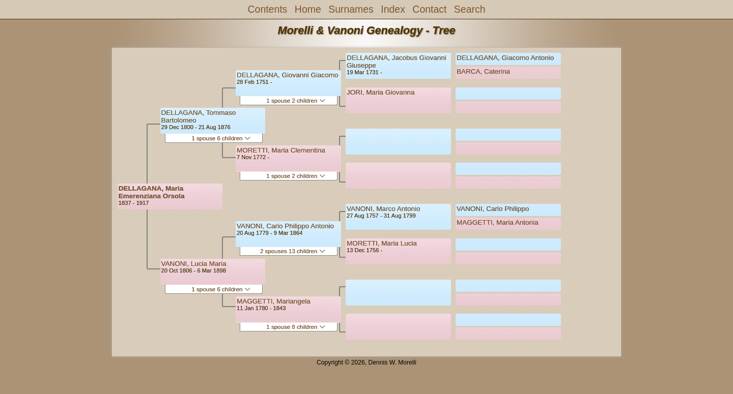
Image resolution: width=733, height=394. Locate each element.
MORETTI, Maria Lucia (382, 243)
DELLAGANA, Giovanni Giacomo (288, 75)
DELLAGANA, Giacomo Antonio (505, 58)
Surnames (351, 9)
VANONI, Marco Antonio (383, 209)
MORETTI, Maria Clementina (281, 150)
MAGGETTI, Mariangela (274, 301)
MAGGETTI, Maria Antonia (498, 222)
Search (470, 9)
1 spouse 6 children (220, 138)
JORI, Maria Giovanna (381, 92)
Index (393, 9)
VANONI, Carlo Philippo (493, 209)
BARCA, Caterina (483, 71)
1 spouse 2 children (295, 101)
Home (308, 9)
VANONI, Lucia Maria (194, 263)
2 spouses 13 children (292, 251)
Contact (429, 9)
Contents (268, 9)
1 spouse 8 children (295, 327)
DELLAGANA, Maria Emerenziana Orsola (152, 192)
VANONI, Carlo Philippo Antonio (285, 226)
